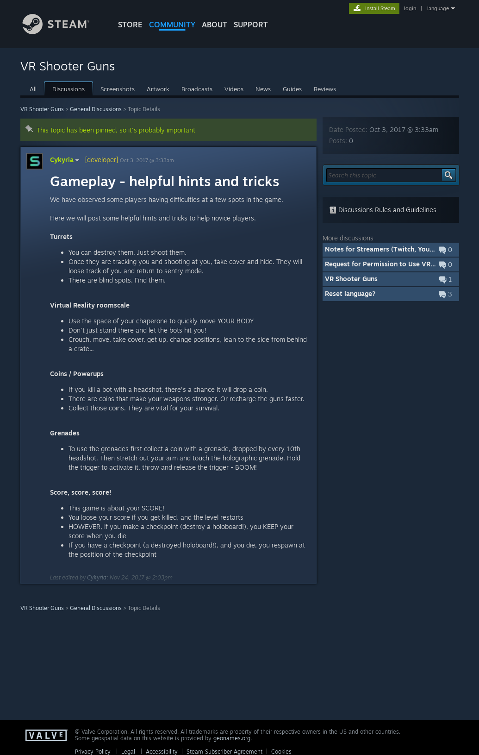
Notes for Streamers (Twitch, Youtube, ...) (389, 249)
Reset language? (350, 293)
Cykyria (65, 160)
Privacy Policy (93, 751)
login (410, 8)
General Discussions (96, 109)
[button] (391, 250)
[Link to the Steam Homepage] (63, 32)
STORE (130, 24)
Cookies (281, 751)
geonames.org (231, 738)
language (438, 8)
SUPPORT (251, 24)
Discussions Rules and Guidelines (382, 210)
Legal (128, 751)
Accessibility (162, 751)
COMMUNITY (172, 24)
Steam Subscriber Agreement (224, 751)
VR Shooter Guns (42, 109)
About (214, 24)
